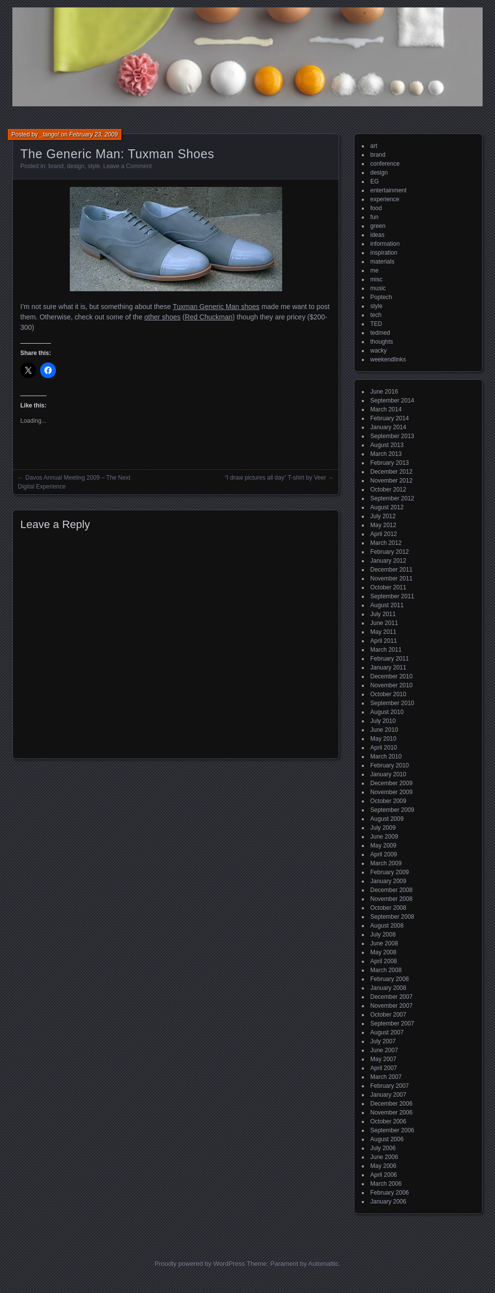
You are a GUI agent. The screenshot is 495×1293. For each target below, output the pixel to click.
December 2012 (391, 471)
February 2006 (389, 1192)
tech (376, 315)
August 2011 (386, 605)
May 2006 (383, 1165)
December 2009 (391, 783)
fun (374, 217)
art (373, 145)
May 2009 (383, 845)
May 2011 (383, 631)
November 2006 (391, 1112)
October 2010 (388, 694)
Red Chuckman (209, 317)
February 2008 (389, 979)
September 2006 (392, 1130)
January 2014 (388, 427)
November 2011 (391, 578)
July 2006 (383, 1148)
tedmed (380, 332)
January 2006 (388, 1201)
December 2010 (391, 676)
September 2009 (392, 809)
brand (56, 166)
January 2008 (388, 987)
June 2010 (384, 729)
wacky (378, 350)
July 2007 (383, 1041)
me (374, 270)
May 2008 (383, 952)
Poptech (381, 297)
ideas (377, 234)
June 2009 (384, 836)
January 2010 (388, 774)
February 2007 (389, 1085)
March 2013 (385, 453)
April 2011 (383, 640)
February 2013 (389, 462)
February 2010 (389, 765)
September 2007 (392, 1023)
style (94, 166)
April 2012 (383, 534)
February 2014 (389, 418)
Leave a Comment (127, 166)
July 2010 (383, 720)
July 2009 (383, 827)
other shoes (163, 317)
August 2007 (386, 1032)
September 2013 (392, 436)
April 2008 (383, 961)
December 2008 (391, 890)
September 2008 (392, 916)
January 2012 (388, 560)
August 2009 (386, 818)
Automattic (323, 1263)
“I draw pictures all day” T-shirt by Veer (275, 477)
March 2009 (385, 863)
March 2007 (385, 1076)
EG (374, 181)
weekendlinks (388, 359)
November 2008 (391, 898)
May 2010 (383, 738)
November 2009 (391, 792)
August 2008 (386, 925)
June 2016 (384, 391)
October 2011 (388, 587)
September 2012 (392, 498)
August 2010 (386, 712)
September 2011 (392, 596)
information (384, 243)
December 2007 (391, 996)
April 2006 (383, 1174)
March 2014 (385, 409)
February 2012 (389, 551)
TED (376, 323)
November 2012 (391, 480)
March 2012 (385, 542)
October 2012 (388, 489)
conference (384, 163)
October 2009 (388, 801)
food (376, 208)
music (378, 288)
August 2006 (386, 1139)
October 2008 (388, 907)
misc (376, 279)
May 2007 (383, 1059)
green (378, 226)
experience (384, 199)
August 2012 (386, 507)
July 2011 (383, 614)
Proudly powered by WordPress (199, 1263)
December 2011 (391, 569)
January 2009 (388, 881)
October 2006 (388, 1121)
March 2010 (385, 756)
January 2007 (388, 1094)
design (75, 166)
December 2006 (391, 1103)
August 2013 (386, 445)
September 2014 (392, 400)
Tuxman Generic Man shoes (216, 307)
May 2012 (383, 525)
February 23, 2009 (93, 134)
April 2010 (383, 747)
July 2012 (383, 516)
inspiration (383, 252)
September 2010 (392, 703)
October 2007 (388, 1014)
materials (382, 261)
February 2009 (389, 872)
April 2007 (383, 1068)
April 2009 (383, 854)
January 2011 (388, 667)
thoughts (381, 341)
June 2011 (384, 623)
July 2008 (383, 934)
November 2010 (391, 685)
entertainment (388, 190)
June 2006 (384, 1157)
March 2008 (385, 970)
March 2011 (385, 649)
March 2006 (385, 1183)
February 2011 (389, 658)
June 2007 (384, 1050)
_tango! (49, 134)
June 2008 (384, 943)
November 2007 (391, 1005)
